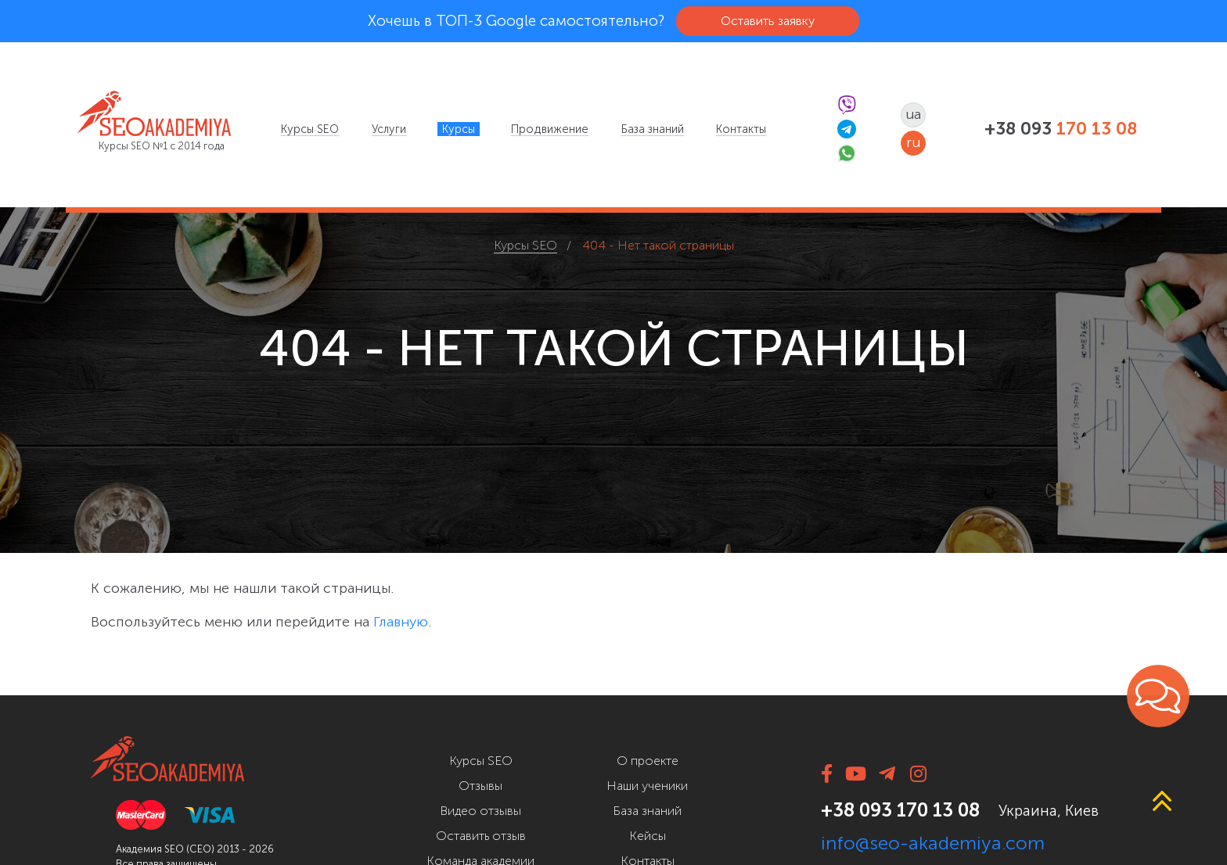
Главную (400, 622)
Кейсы (647, 835)
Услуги (389, 129)
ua (913, 114)
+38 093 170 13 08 (900, 809)
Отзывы (480, 785)
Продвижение (549, 129)
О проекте (647, 760)
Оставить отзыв (481, 835)
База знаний (652, 129)
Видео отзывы (480, 810)
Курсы (458, 129)
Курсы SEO (310, 129)
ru (913, 142)
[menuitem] (310, 129)
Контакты (741, 129)
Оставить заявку (768, 20)
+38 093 (1060, 129)
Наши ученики (647, 785)
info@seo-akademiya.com (933, 843)
